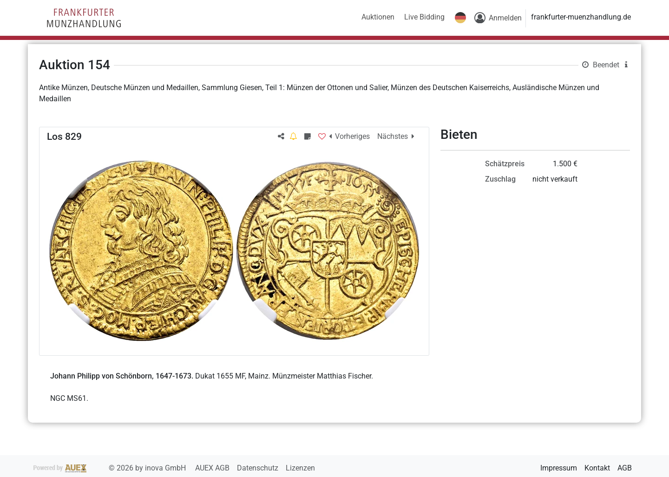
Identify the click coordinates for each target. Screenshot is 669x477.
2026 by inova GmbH (110, 468)
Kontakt (597, 468)
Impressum (558, 468)
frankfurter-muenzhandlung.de (581, 17)
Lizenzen (300, 468)
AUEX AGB (213, 468)
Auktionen (377, 17)
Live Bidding (424, 17)
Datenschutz (258, 468)
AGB (624, 468)
